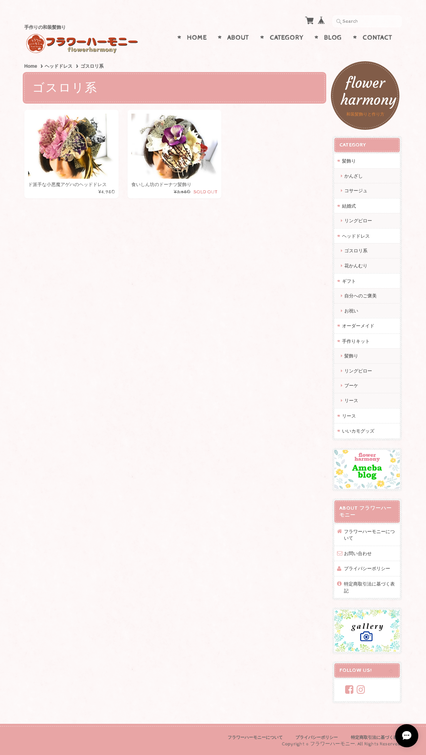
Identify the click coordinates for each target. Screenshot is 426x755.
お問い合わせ (358, 553)
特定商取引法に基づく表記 (369, 587)
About (238, 38)
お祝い (351, 310)
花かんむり (355, 265)
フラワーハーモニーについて (369, 535)
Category (287, 38)
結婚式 (349, 205)
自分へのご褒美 (360, 295)
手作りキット (356, 341)
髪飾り (349, 160)
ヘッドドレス (58, 66)
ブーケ (351, 385)
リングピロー (358, 220)
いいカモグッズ (358, 430)
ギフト (349, 281)
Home (197, 38)
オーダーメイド (358, 325)
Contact (377, 38)
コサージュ (355, 190)
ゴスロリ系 (355, 250)
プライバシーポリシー (367, 568)
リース (351, 400)
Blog (333, 38)
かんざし (355, 175)
